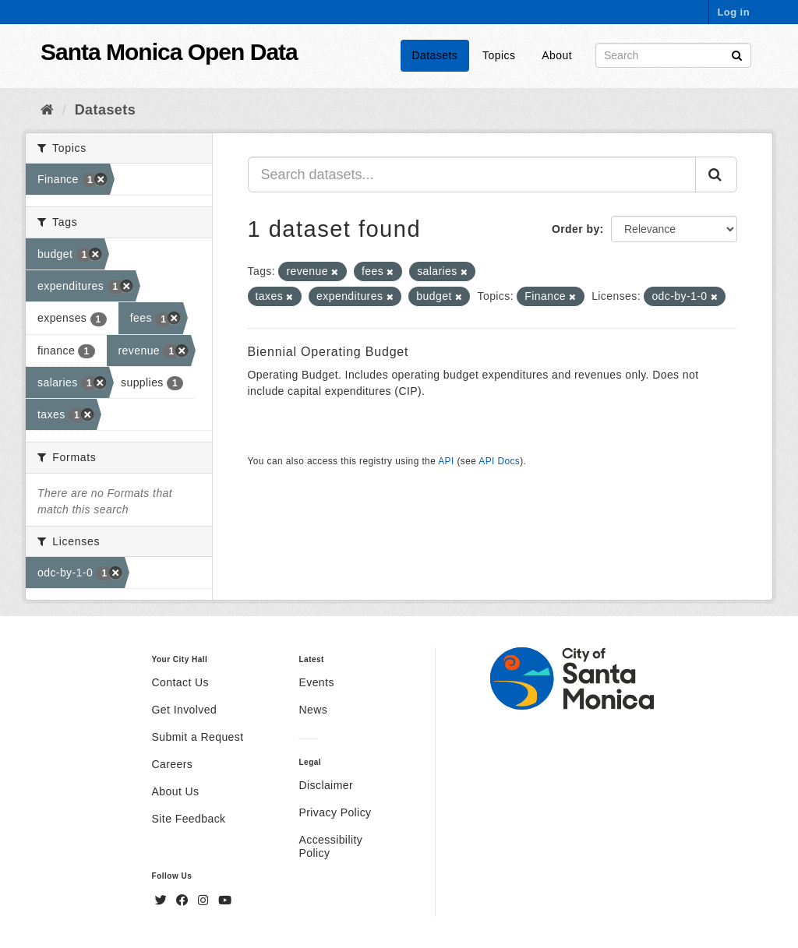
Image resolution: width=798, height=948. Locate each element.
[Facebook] (184, 900)
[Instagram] (205, 900)
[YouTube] (225, 900)
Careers (172, 764)
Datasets (435, 55)
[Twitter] (163, 900)
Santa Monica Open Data (169, 52)
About (557, 55)
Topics (498, 55)
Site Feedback (189, 818)
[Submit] (736, 54)
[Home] (47, 110)
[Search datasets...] (472, 174)
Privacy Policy (334, 812)
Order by (576, 229)
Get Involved (184, 709)
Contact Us (180, 682)
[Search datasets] (673, 55)
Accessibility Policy (330, 846)
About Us (176, 791)
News (312, 709)
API (446, 461)
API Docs (499, 461)
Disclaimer (325, 785)
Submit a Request (198, 737)
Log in (733, 12)
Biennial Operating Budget (328, 351)
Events (316, 682)
